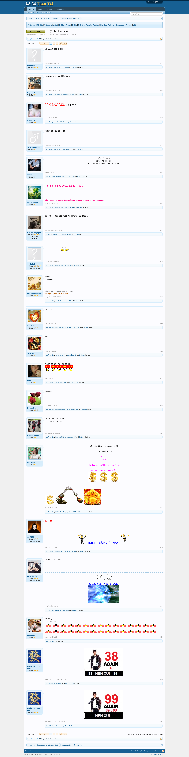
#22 (161, 90)
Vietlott (55, 25)
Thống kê (111, 25)
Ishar (29, 381)
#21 (161, 63)
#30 (161, 323)
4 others (76, 301)
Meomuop (31, 635)
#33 (161, 405)
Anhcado (31, 120)
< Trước (42, 43)
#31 (161, 351)
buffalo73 (68, 265)
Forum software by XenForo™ (42, 754)
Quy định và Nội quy (158, 754)
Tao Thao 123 (58, 67)
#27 (161, 230)
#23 (161, 118)
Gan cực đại (120, 25)
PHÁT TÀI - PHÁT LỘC (72, 327)
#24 (161, 145)
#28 (161, 261)
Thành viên (49, 9)
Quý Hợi (30, 326)
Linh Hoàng (49, 67)
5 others (80, 94)
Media (40, 9)
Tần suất (129, 25)
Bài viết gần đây (46, 12)
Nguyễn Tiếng (32, 93)
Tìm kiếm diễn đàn (32, 12)
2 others (74, 67)
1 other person (83, 512)
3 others (79, 207)
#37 (161, 606)
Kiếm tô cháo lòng (73, 409)
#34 (161, 433)
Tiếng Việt (28, 751)
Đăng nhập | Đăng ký (154, 2)
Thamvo (66, 67)
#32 (161, 378)
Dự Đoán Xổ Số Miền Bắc (45, 34)
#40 (161, 722)
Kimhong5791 (67, 122)
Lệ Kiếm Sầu (32, 576)
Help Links (60, 9)
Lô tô (135, 25)
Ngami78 (54, 726)
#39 (161, 679)
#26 (161, 203)
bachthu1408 (58, 683)
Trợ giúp (140, 751)
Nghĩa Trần (65, 34)
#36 (161, 547)
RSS (163, 751)
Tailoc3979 (49, 176)
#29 (161, 297)
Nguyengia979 (66, 234)
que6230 (30, 537)
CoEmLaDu (31, 264)
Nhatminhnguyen (68, 94)
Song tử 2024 (32, 202)
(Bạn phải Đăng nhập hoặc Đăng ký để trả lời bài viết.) (145, 734)
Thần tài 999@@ (33, 148)
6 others (78, 122)
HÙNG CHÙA (59, 512)
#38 (161, 637)
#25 (161, 172)
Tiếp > (65, 43)
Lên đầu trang (156, 751)
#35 (161, 508)
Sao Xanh (31, 463)
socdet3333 (32, 66)
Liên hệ (133, 751)
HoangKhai (31, 408)
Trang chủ (147, 751)
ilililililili (30, 175)
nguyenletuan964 (34, 293)
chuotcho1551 (69, 207)
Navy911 (48, 234)
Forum (31, 9)
